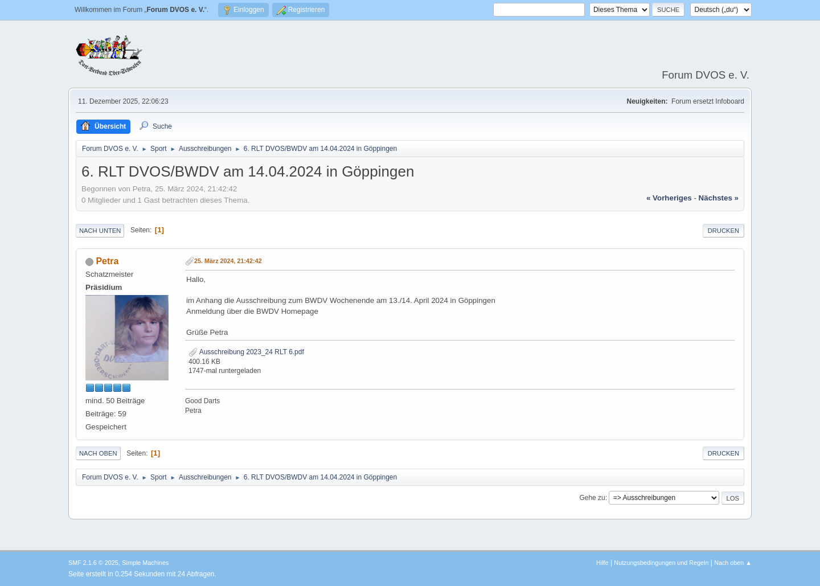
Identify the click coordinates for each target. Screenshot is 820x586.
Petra (107, 261)
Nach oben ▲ (733, 562)
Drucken (723, 230)
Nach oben (98, 453)
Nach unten (100, 230)
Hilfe (602, 562)
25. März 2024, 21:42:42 (228, 260)
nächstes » (719, 198)
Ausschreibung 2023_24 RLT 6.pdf (246, 352)
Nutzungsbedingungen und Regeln (661, 562)
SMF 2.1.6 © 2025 (93, 562)
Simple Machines (145, 562)
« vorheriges (669, 198)
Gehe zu (592, 498)
